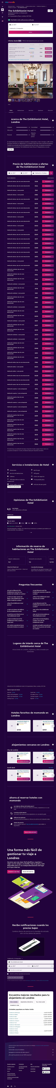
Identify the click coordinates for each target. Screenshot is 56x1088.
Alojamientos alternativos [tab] (27, 1001)
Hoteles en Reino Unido (30, 6)
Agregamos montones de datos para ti (31, 1052)
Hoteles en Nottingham (14, 1026)
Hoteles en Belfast (13, 1014)
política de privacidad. (44, 980)
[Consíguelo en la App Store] (46, 1072)
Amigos (22, 523)
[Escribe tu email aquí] (32, 970)
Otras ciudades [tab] (14, 1001)
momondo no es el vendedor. (31, 1050)
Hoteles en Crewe (13, 1028)
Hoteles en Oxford (13, 1018)
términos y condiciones (30, 980)
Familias (35, 523)
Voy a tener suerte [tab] (40, 1001)
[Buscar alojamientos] (2, 9)
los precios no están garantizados (42, 1045)
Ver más (51, 750)
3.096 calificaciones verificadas (25, 20)
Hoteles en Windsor (14, 1032)
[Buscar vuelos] (2, 6)
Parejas (29, 523)
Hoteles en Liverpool (14, 1020)
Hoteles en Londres (12, 7)
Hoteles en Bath (13, 1016)
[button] (2, 2)
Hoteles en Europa (20, 6)
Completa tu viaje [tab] (14, 1005)
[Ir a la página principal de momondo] (10, 2)
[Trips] (2, 16)
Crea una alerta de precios (32, 824)
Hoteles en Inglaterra (41, 6)
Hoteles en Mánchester (14, 1024)
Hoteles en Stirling (13, 1030)
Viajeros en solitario (13, 523)
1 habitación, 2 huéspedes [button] (16, 28)
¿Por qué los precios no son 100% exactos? (31, 1055)
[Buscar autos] (2, 12)
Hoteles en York (13, 1022)
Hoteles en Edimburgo (14, 1012)
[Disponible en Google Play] (46, 1068)
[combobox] (14, 517)
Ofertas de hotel (11, 6)
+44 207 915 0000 (13, 17)
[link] (23, 761)
